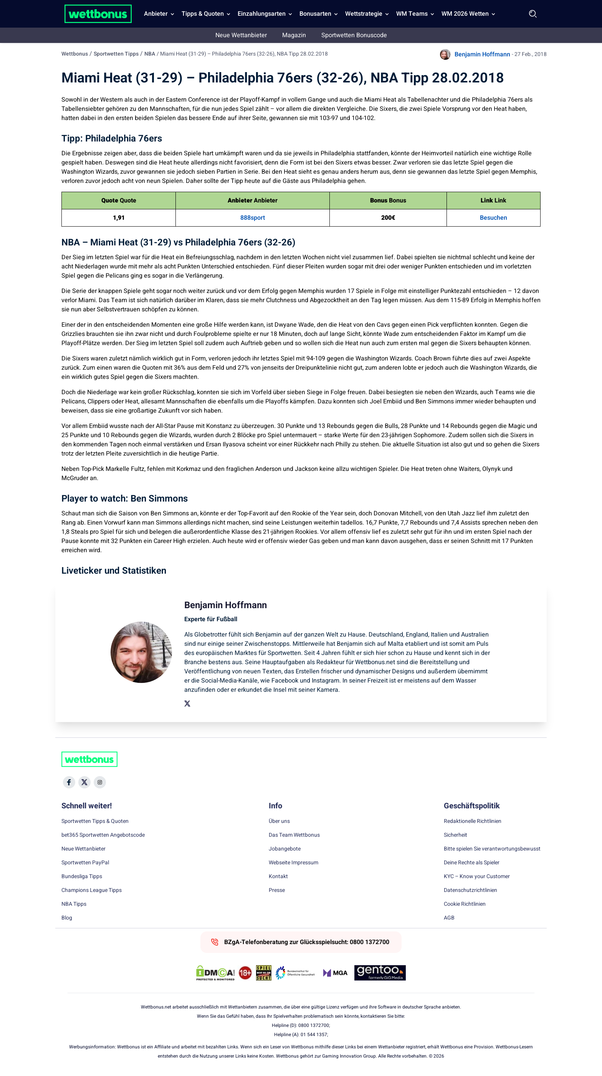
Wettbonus (74, 54)
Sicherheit (455, 835)
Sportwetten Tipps (116, 54)
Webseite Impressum (293, 863)
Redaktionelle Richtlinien (472, 821)
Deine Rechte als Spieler (471, 863)
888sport (252, 217)
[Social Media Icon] (69, 782)
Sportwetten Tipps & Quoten (95, 821)
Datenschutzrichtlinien (470, 890)
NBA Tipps (73, 904)
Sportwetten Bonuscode (354, 35)
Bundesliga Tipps (81, 876)
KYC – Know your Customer (477, 876)
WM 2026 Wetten (465, 13)
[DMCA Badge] (215, 973)
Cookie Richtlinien (465, 904)
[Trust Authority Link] (295, 973)
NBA (149, 54)
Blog (66, 918)
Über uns (279, 821)
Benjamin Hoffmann (482, 54)
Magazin (294, 35)
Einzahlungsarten (262, 13)
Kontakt (278, 876)
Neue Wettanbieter (241, 35)
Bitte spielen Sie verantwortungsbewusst (492, 849)
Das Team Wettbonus (294, 835)
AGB (449, 918)
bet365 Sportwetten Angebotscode (103, 835)
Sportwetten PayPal (85, 863)
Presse (277, 890)
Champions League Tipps (91, 890)
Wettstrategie (363, 13)
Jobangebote (285, 849)
